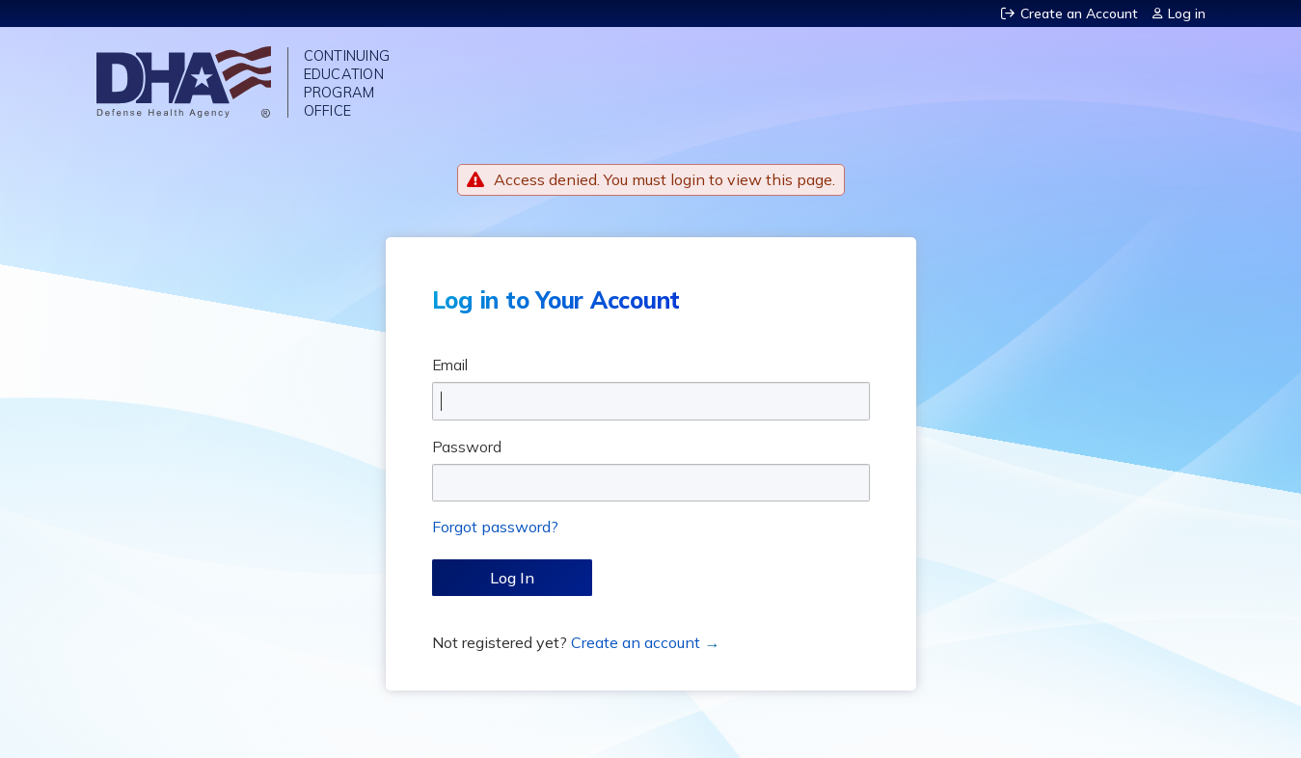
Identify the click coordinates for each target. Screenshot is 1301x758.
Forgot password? (495, 526)
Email (450, 364)
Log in (1187, 13)
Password (466, 446)
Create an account (635, 642)
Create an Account (1079, 13)
